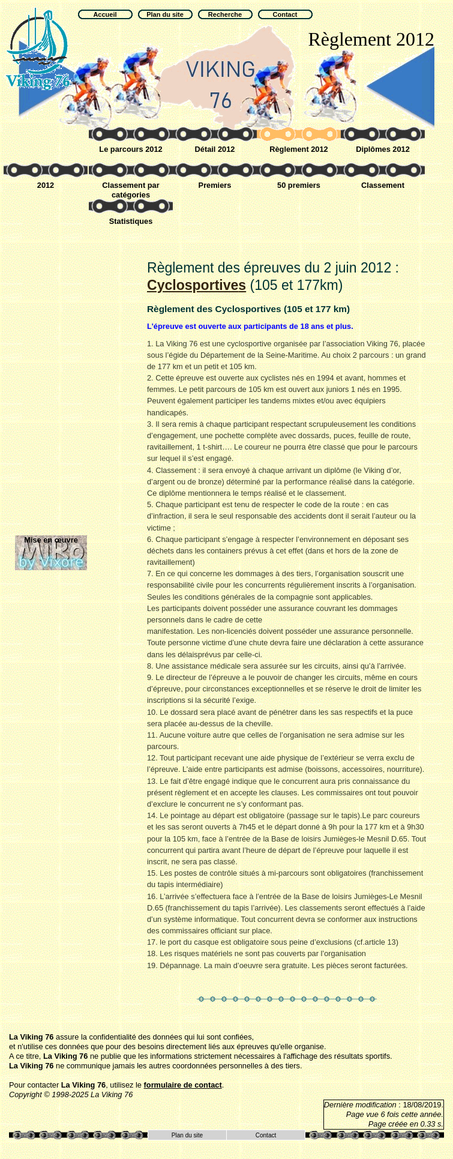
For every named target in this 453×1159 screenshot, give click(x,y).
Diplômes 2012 (383, 149)
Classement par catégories (130, 190)
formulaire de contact (183, 1084)
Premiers (215, 185)
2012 (45, 185)
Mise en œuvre (51, 539)
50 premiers (298, 185)
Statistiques (131, 221)
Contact (266, 1135)
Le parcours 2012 (130, 149)
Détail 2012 (215, 149)
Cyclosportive (196, 285)
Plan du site (187, 1135)
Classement (382, 185)
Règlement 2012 (298, 149)
